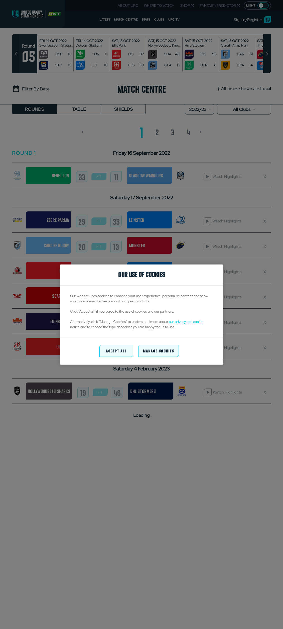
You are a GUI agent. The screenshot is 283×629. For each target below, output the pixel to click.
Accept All (116, 350)
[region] (141, 314)
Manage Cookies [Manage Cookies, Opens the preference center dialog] (158, 350)
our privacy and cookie (186, 321)
